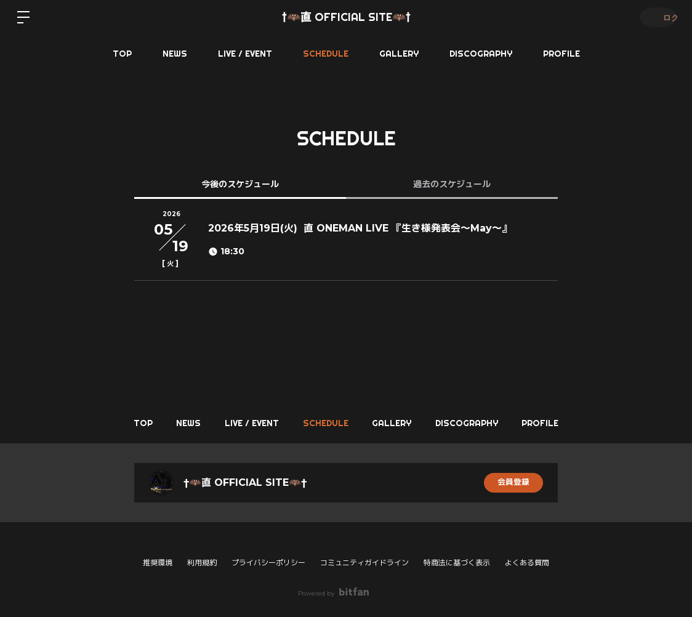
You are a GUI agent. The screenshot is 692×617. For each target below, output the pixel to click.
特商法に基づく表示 (457, 562)
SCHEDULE (325, 53)
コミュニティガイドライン (364, 562)
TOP (122, 53)
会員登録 (513, 482)
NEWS (175, 53)
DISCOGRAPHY (480, 53)
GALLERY (399, 53)
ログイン (655, 17)
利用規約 (202, 562)
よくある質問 (527, 563)
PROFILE (561, 53)
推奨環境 (157, 562)
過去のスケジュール (452, 184)
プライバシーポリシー (268, 562)
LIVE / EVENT (245, 53)
